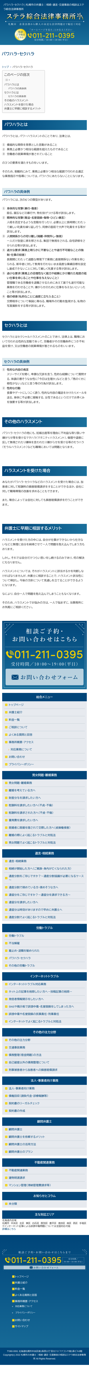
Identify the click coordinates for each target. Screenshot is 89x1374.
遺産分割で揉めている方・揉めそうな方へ (33, 887)
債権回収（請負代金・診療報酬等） (28, 1095)
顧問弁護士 (15, 1129)
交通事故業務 (17, 1047)
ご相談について (18, 727)
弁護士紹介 (15, 712)
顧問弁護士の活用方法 (22, 1144)
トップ (5, 67)
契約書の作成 (17, 1110)
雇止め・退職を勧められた (24, 950)
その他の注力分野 (19, 1040)
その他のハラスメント (16, 100)
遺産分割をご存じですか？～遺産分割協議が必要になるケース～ (46, 878)
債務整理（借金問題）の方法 (25, 1054)
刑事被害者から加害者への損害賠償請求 (33, 1069)
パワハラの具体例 (17, 88)
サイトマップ (21, 1326)
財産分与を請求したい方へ (25, 797)
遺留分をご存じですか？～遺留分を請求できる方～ (39, 894)
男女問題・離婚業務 (20, 782)
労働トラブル (16, 935)
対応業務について (21, 749)
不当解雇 (14, 943)
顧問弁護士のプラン (21, 1151)
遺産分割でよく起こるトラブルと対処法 (32, 917)
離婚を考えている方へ (22, 790)
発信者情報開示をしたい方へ (26, 999)
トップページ (16, 704)
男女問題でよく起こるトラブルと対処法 (32, 842)
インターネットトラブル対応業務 (27, 984)
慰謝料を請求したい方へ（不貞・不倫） (31, 805)
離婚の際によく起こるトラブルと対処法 (32, 835)
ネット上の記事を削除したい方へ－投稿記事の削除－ (40, 991)
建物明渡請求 (17, 1177)
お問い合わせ (17, 756)
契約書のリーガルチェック (24, 1103)
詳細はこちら (9, 1229)
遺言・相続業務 (18, 861)
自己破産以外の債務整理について (29, 1062)
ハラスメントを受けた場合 (18, 104)
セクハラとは (11, 92)
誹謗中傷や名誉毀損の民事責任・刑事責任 (34, 1014)
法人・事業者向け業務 (22, 1088)
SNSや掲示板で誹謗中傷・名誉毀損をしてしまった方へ (41, 1006)
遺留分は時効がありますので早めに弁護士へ (35, 909)
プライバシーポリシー (21, 764)
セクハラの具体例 (17, 96)
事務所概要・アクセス (21, 742)
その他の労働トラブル (22, 965)
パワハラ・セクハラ (20, 958)
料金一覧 (14, 719)
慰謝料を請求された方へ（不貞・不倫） (31, 812)
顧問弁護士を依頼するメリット (27, 1136)
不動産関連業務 (18, 1170)
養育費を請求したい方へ (23, 820)
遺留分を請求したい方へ (23, 902)
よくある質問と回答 (20, 734)
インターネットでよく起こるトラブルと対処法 (35, 1021)
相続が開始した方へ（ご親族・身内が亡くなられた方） (40, 868)
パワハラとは (11, 84)
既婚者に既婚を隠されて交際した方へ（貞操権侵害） (39, 827)
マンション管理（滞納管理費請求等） (30, 1185)
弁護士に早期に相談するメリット (22, 108)
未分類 (13, 1203)
